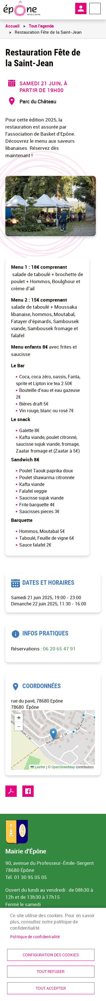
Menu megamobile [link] (95, 8)
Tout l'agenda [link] (41, 26)
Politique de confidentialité (35, 936)
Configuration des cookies (51, 954)
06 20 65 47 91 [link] (59, 648)
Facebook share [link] (28, 791)
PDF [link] (11, 791)
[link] (22, 8)
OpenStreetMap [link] (63, 767)
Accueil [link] (12, 26)
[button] (53, 734)
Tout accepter (51, 988)
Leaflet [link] (38, 767)
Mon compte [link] (80, 8)
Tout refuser (50, 971)
